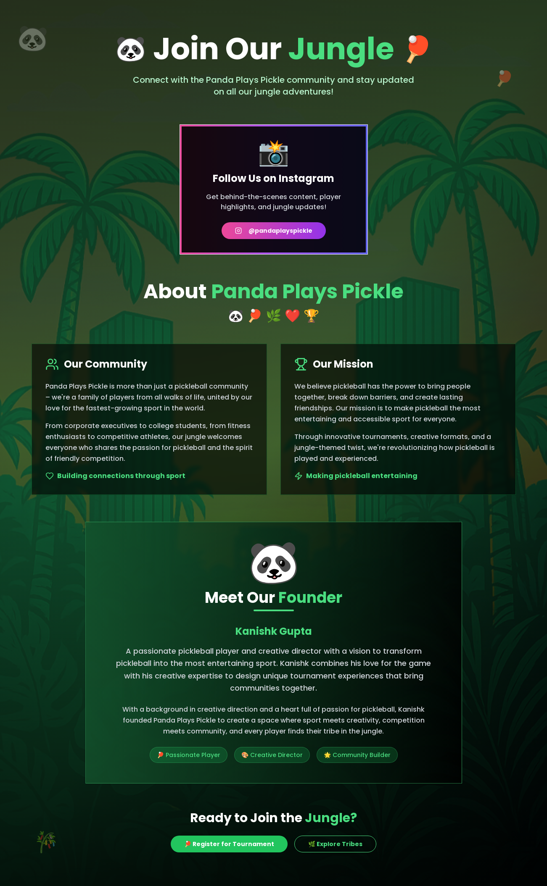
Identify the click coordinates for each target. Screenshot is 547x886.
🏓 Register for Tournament (229, 844)
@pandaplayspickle (273, 230)
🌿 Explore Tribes (335, 844)
